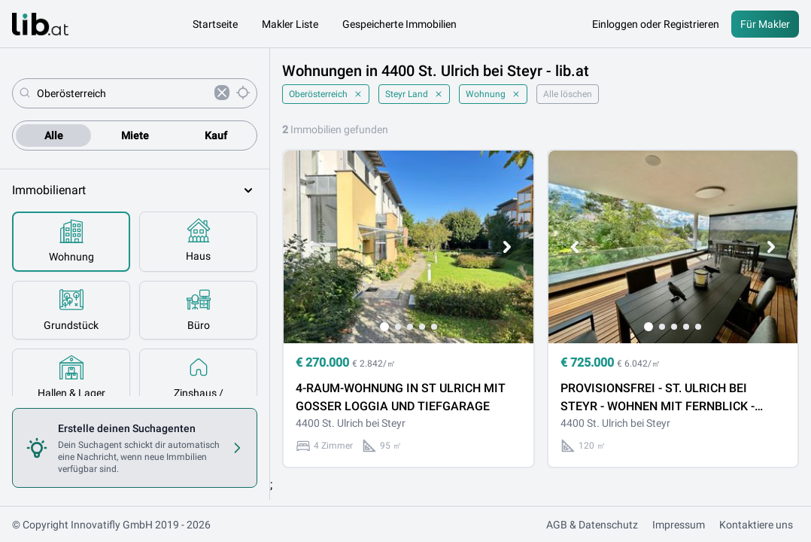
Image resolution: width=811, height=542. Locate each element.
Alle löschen (567, 94)
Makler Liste (290, 24)
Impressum (678, 525)
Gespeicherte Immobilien (399, 24)
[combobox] (122, 93)
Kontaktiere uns (756, 525)
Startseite (215, 24)
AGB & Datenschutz (592, 525)
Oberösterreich (326, 94)
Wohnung (493, 94)
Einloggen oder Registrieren (655, 24)
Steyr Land (414, 94)
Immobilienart (134, 190)
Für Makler (765, 24)
